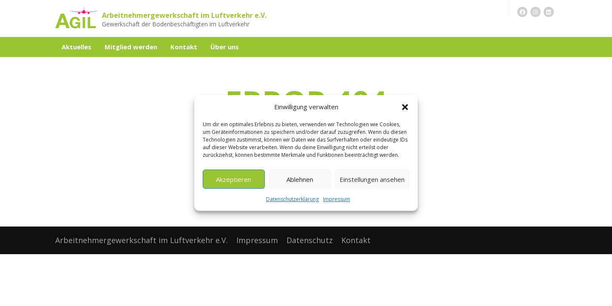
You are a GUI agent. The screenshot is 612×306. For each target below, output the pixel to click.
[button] (405, 107)
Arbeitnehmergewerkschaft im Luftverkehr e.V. (184, 15)
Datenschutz (309, 240)
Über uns (224, 46)
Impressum (336, 199)
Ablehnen (299, 179)
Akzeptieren (233, 179)
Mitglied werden (131, 46)
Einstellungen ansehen (372, 179)
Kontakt (183, 46)
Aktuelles (76, 46)
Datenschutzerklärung (292, 199)
